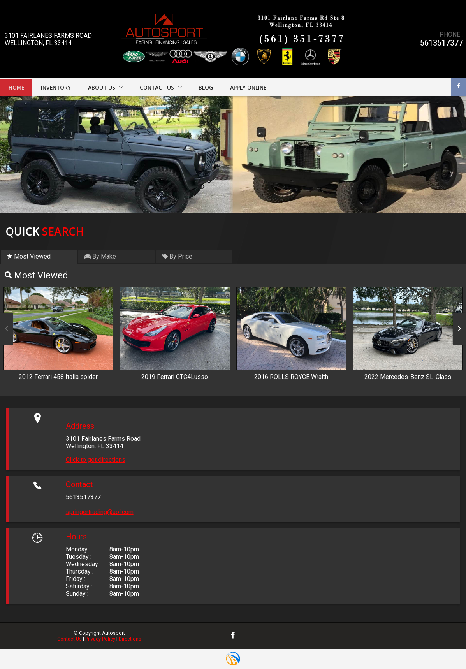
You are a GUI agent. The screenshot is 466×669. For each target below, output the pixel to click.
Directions (130, 639)
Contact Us (69, 639)
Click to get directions (95, 459)
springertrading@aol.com (100, 512)
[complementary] (442, 645)
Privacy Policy (100, 639)
